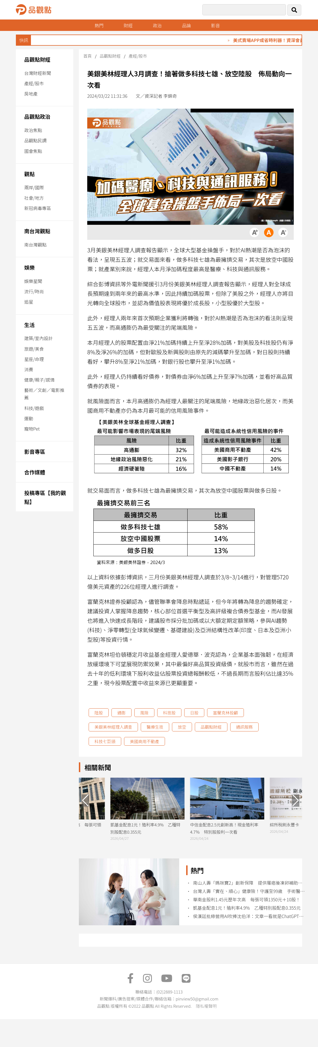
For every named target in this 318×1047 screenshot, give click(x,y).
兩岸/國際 (34, 187)
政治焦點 (33, 130)
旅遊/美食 (34, 348)
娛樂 (29, 267)
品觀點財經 (37, 59)
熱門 (98, 25)
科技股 (169, 713)
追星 (28, 301)
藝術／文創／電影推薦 (44, 394)
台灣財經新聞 (37, 73)
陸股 (98, 713)
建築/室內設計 (38, 338)
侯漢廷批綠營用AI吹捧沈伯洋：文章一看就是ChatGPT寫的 (249, 916)
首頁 (87, 56)
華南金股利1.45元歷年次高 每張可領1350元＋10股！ (246, 899)
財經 (128, 25)
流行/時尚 (34, 291)
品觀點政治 (37, 116)
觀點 (29, 173)
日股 (194, 713)
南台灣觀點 (37, 231)
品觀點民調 (35, 140)
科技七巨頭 (104, 741)
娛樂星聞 (33, 281)
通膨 (121, 713)
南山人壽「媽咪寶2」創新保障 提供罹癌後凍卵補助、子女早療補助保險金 (249, 883)
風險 (144, 713)
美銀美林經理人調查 (113, 727)
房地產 (31, 93)
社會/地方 (34, 197)
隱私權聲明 (206, 1006)
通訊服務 (244, 727)
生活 (29, 324)
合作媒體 (34, 472)
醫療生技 (155, 727)
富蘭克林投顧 (225, 713)
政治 (157, 25)
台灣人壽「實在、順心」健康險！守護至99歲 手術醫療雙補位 (249, 891)
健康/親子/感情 (39, 379)
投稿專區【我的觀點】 (45, 497)
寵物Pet (32, 428)
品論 (186, 25)
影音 (215, 25)
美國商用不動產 (144, 741)
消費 (28, 369)
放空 (182, 727)
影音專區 (34, 451)
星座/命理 (34, 359)
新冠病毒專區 (37, 208)
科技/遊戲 (34, 408)
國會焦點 (33, 151)
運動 (28, 418)
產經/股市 (34, 83)
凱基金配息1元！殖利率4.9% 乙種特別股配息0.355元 (246, 908)
